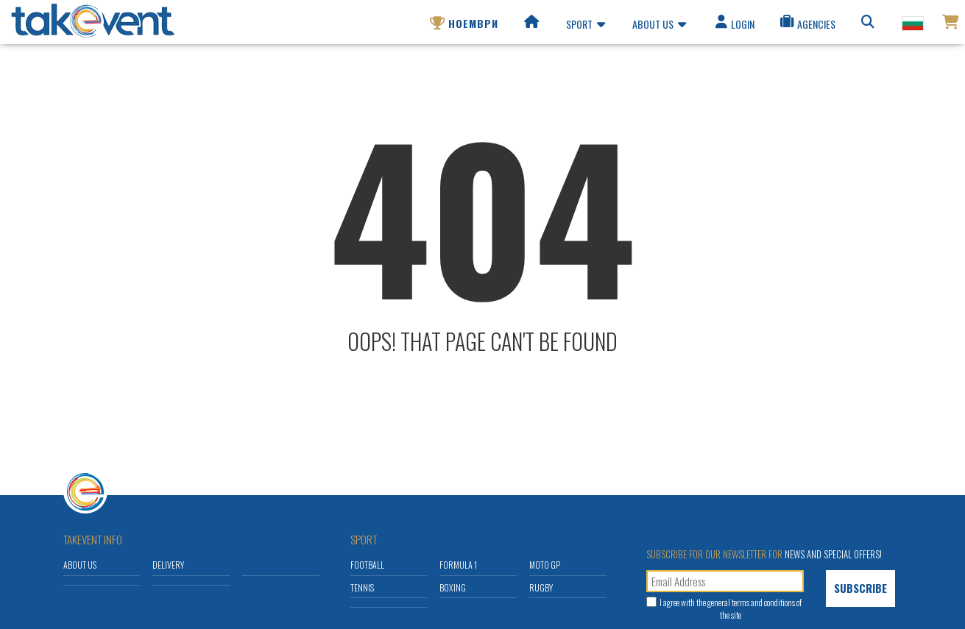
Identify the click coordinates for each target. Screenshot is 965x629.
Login (733, 26)
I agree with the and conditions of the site (731, 608)
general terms (728, 602)
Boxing (452, 587)
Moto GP (544, 564)
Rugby (541, 587)
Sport (585, 26)
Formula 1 (458, 564)
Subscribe (860, 588)
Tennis (362, 587)
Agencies (806, 26)
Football (367, 564)
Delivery (168, 564)
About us (659, 26)
